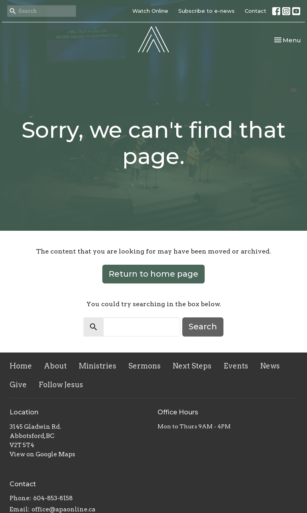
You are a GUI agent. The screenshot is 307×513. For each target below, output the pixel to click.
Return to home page (153, 274)
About (55, 366)
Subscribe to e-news (206, 11)
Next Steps (192, 366)
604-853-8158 (53, 498)
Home (21, 366)
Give (18, 384)
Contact (255, 11)
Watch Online (150, 11)
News (270, 366)
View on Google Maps (42, 454)
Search (203, 326)
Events (235, 366)
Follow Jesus (61, 384)
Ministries (97, 366)
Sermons (144, 366)
